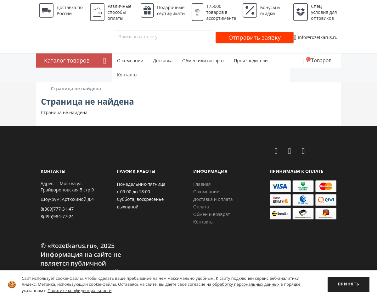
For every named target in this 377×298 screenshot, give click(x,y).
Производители (251, 60)
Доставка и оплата (213, 199)
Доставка (162, 60)
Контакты (127, 75)
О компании (130, 60)
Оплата (201, 207)
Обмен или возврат (203, 60)
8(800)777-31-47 (57, 209)
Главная (202, 184)
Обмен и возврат (211, 214)
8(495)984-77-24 (57, 216)
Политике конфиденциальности (79, 290)
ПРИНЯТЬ (348, 284)
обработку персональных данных (245, 284)
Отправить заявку (254, 37)
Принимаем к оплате (297, 171)
